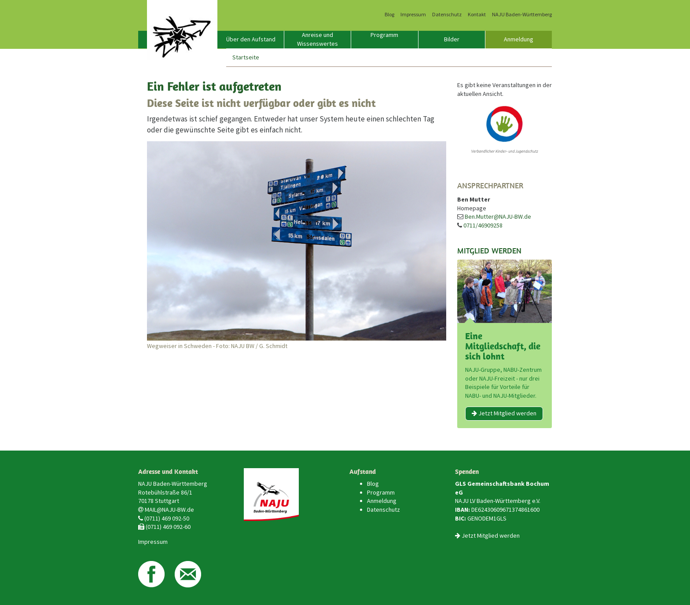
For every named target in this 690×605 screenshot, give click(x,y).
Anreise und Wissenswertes (317, 39)
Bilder (451, 39)
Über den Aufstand (250, 39)
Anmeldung (518, 39)
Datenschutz (447, 14)
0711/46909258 (483, 225)
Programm (384, 35)
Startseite (245, 57)
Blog (389, 14)
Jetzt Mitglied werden (504, 413)
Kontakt (477, 14)
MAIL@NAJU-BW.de (169, 509)
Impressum (413, 14)
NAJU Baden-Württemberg (522, 14)
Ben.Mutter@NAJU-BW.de (498, 216)
